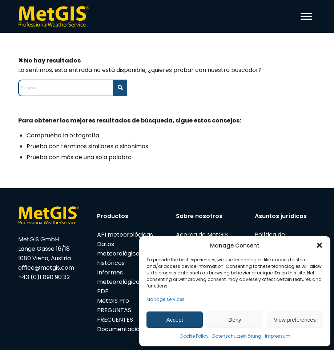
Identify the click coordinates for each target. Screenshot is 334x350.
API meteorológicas (125, 234)
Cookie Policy (194, 336)
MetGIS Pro (113, 301)
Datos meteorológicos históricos (119, 253)
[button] (319, 245)
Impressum (277, 336)
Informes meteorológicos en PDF (124, 281)
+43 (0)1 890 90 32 (44, 277)
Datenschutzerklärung (236, 336)
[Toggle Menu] (306, 16)
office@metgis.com (46, 267)
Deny (234, 320)
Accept (174, 320)
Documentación (120, 329)
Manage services (165, 299)
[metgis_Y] (55, 16)
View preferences (295, 320)
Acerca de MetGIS (202, 234)
